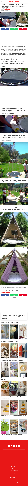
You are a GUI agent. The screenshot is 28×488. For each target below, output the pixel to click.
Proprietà (14, 468)
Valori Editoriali (14, 466)
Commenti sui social (14, 470)
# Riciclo (2, 292)
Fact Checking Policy (14, 462)
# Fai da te (7, 292)
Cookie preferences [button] (14, 477)
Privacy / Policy (14, 475)
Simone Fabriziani (7, 9)
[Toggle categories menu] (1, 1)
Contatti (14, 455)
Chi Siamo (14, 454)
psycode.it (14, 457)
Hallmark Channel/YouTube (4, 86)
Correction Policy (14, 464)
